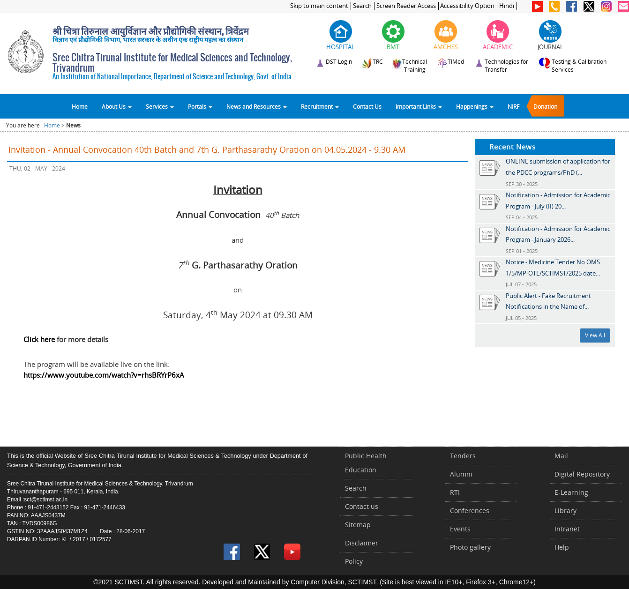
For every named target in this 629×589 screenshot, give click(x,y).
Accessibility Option (467, 6)
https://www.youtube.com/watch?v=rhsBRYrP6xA (103, 375)
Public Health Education (366, 462)
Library (565, 510)
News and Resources (256, 106)
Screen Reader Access (406, 6)
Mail (561, 455)
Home (80, 106)
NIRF (513, 106)
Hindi (506, 6)
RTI (455, 492)
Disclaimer (361, 542)
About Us (117, 106)
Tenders (463, 455)
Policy (354, 561)
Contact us (361, 506)
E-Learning (571, 492)
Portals (200, 106)
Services (160, 106)
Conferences (469, 510)
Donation (545, 106)
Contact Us (367, 106)
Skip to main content (319, 6)
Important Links (419, 106)
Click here (39, 339)
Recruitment (320, 106)
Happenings (475, 106)
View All (595, 335)
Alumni (461, 474)
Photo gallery (470, 547)
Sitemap (358, 524)
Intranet (567, 528)
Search (362, 6)
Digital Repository (582, 474)
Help (561, 547)
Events (460, 528)
